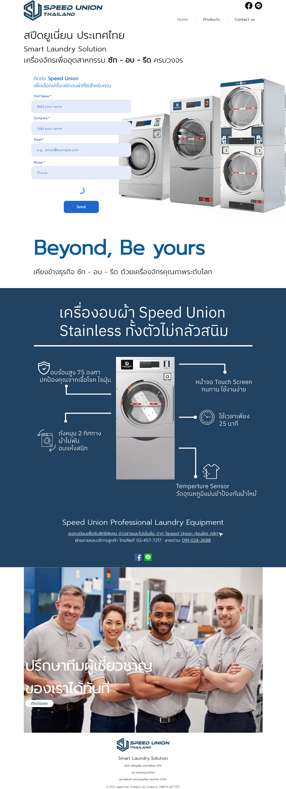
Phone (38, 162)
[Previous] (30, 649)
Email (38, 139)
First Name (41, 96)
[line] (148, 557)
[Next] (255, 649)
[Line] (258, 5)
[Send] (81, 207)
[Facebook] (248, 5)
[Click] (220, 534)
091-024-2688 (196, 540)
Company (40, 118)
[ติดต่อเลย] (39, 703)
